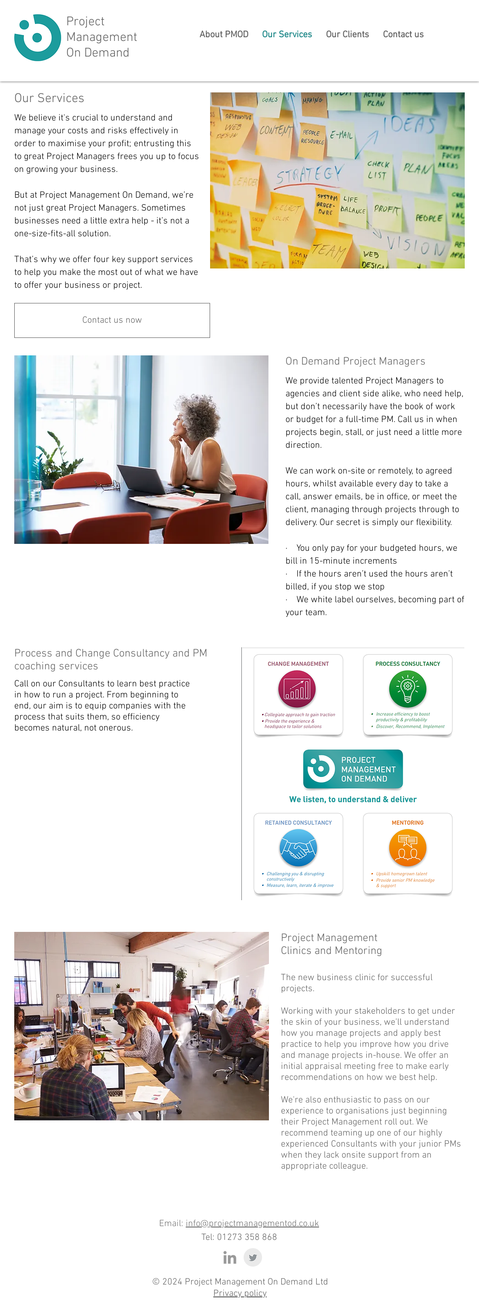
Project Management (101, 30)
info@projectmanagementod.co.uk (252, 1223)
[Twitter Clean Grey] (253, 1257)
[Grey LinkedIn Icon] (230, 1257)
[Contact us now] (112, 320)
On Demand (98, 53)
